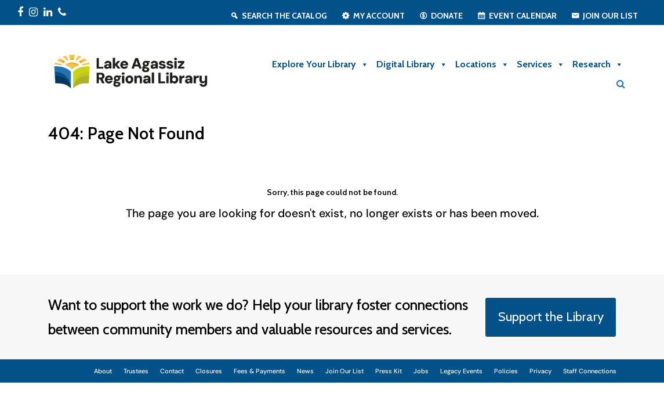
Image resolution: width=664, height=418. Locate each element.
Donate (447, 16)
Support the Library (551, 317)
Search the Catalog (284, 16)
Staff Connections (589, 371)
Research (597, 64)
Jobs (421, 371)
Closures (208, 371)
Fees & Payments (259, 371)
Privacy (540, 371)
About (103, 371)
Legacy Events (461, 371)
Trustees (136, 371)
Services (541, 64)
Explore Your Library (320, 64)
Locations (482, 64)
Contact (172, 371)
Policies (506, 371)
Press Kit (388, 371)
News (305, 371)
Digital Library (412, 64)
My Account (379, 16)
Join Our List (610, 16)
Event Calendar (523, 16)
